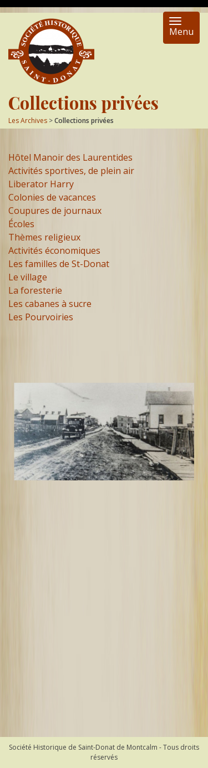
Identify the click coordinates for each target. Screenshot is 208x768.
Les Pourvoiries (40, 317)
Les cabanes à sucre (50, 304)
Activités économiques (54, 250)
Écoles (21, 224)
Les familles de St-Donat (58, 264)
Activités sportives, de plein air (71, 171)
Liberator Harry (41, 184)
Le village (27, 277)
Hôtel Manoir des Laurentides (70, 157)
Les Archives (27, 120)
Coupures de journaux (55, 210)
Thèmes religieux (44, 237)
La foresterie (35, 290)
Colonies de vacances (52, 197)
